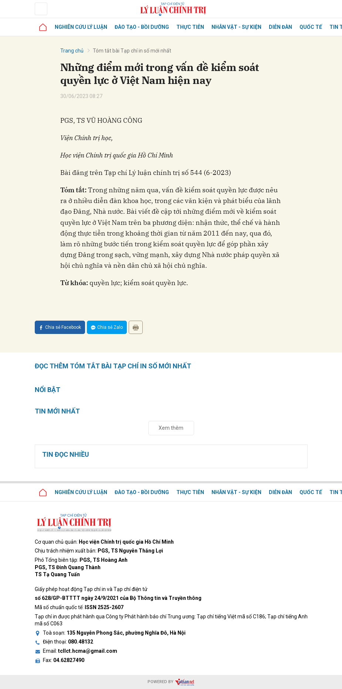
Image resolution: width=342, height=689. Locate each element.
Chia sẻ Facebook (60, 327)
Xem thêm (171, 428)
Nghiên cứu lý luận (81, 27)
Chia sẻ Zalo (107, 327)
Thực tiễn (190, 27)
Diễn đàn (280, 27)
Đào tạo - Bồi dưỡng (142, 27)
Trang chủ (72, 51)
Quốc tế (310, 27)
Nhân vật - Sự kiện (236, 27)
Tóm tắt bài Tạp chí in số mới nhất (132, 51)
